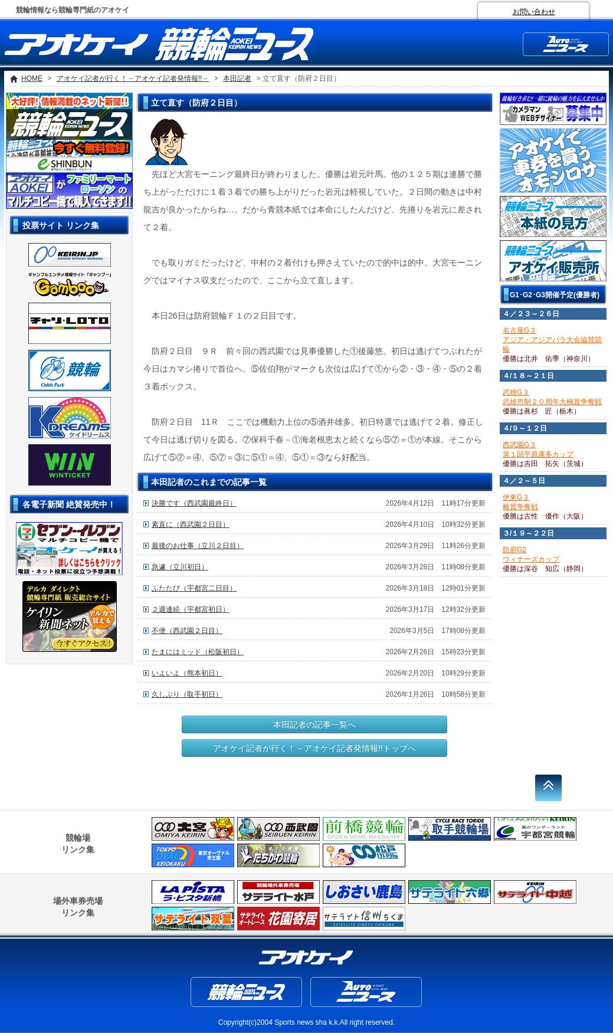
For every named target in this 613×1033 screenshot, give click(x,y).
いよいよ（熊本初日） (187, 673)
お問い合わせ (534, 12)
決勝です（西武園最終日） (194, 503)
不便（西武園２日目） (187, 631)
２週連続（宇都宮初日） (191, 609)
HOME (31, 78)
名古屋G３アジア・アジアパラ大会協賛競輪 (552, 339)
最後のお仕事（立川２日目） (198, 546)
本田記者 (237, 78)
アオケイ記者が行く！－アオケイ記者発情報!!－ (133, 78)
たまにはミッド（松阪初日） (198, 652)
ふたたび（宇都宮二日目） (194, 588)
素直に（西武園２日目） (191, 524)
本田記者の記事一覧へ (314, 724)
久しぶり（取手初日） (187, 694)
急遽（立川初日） (180, 567)
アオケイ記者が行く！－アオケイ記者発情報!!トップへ (314, 748)
